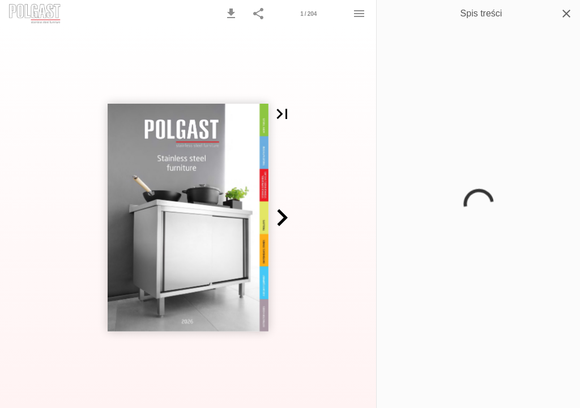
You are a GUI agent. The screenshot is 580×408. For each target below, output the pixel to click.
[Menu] (359, 13)
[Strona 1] (308, 13)
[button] (231, 13)
